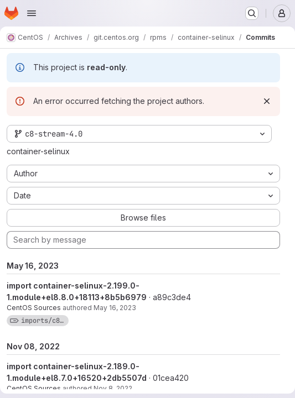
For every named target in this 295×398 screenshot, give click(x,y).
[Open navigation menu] (31, 13)
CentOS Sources (34, 307)
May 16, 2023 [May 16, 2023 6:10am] (115, 307)
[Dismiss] (266, 101)
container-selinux (38, 151)
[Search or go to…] (251, 13)
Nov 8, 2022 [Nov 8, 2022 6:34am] (113, 388)
